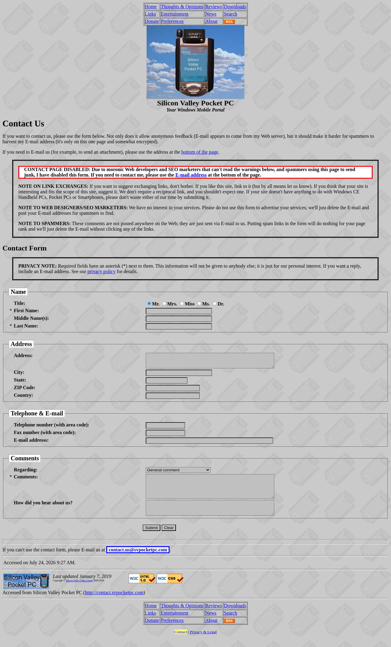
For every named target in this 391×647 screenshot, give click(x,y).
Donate (152, 21)
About (211, 21)
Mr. (153, 303)
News (210, 13)
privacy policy (101, 271)
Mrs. (169, 303)
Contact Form (24, 248)
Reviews (213, 6)
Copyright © (59, 590)
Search (230, 13)
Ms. (203, 303)
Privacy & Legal (203, 642)
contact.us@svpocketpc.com (138, 559)
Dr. (218, 303)
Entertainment (174, 13)
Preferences (172, 21)
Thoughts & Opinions (182, 6)
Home (151, 6)
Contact (180, 642)
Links (150, 13)
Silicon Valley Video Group (79, 590)
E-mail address (190, 174)
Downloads (235, 6)
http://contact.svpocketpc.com (114, 602)
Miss (187, 303)
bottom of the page (199, 152)
